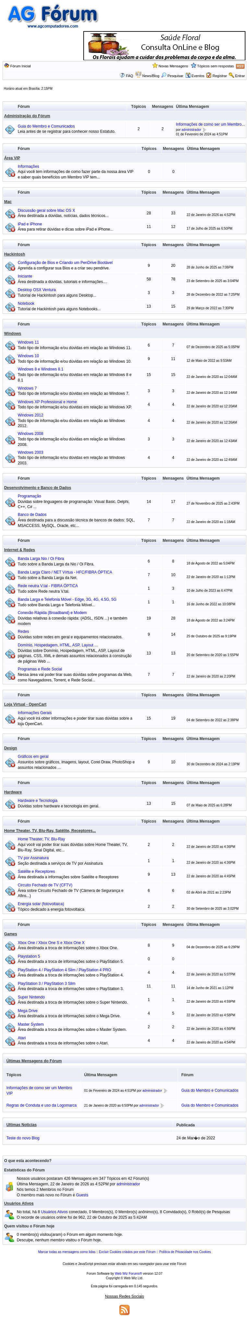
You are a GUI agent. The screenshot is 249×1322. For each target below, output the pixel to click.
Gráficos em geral (33, 756)
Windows (12, 333)
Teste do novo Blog (23, 1138)
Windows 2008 (30, 433)
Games (10, 934)
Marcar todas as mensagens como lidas (66, 1252)
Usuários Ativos (19, 1203)
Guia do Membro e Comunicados (46, 126)
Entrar (240, 76)
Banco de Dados (32, 514)
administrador (191, 129)
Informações (28, 166)
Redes (23, 631)
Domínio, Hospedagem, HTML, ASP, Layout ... (58, 645)
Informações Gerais (35, 713)
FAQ (129, 76)
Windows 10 (28, 356)
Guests (82, 1195)
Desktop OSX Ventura (37, 290)
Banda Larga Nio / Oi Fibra (41, 558)
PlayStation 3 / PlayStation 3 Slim (47, 983)
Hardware (13, 792)
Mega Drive (28, 1011)
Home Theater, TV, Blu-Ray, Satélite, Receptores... (50, 830)
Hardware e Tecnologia (38, 800)
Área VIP (12, 158)
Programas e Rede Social (40, 669)
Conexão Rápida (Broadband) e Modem (52, 612)
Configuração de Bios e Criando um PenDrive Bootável (65, 262)
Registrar (220, 76)
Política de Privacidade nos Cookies (185, 1252)
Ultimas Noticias (21, 1125)
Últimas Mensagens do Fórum (34, 1061)
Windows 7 (27, 388)
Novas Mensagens (173, 66)
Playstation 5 (29, 956)
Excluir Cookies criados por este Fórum (127, 1252)
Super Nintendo (31, 997)
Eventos (195, 76)
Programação (29, 496)
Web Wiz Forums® (128, 1273)
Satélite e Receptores (36, 871)
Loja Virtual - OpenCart (25, 704)
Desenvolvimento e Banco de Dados (37, 487)
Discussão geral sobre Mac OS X (46, 210)
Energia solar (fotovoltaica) (41, 904)
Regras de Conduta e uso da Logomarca (41, 1105)
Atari (22, 1038)
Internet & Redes (19, 550)
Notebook (26, 303)
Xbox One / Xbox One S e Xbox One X (51, 942)
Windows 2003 (30, 452)
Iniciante (25, 276)
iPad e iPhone (30, 224)
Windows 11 (28, 342)
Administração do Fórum (27, 116)
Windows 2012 (30, 415)
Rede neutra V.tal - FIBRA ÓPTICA (48, 586)
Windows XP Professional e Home (47, 402)
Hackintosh (14, 254)
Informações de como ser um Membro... (210, 124)
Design (10, 748)
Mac (8, 201)
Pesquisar (172, 76)
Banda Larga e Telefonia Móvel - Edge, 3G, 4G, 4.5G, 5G (67, 599)
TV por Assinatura (33, 858)
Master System (31, 1024)
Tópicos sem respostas (215, 66)
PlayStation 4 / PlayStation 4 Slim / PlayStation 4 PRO (64, 970)
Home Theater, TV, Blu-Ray (41, 839)
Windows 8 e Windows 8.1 (41, 369)
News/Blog (151, 76)
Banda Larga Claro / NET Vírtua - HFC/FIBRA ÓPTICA (65, 572)
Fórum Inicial (20, 66)
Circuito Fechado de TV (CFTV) (45, 885)
